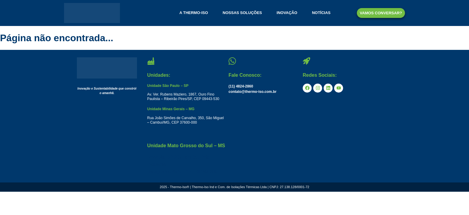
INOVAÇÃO (287, 12)
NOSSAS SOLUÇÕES (242, 12)
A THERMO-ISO (193, 12)
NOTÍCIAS (321, 12)
